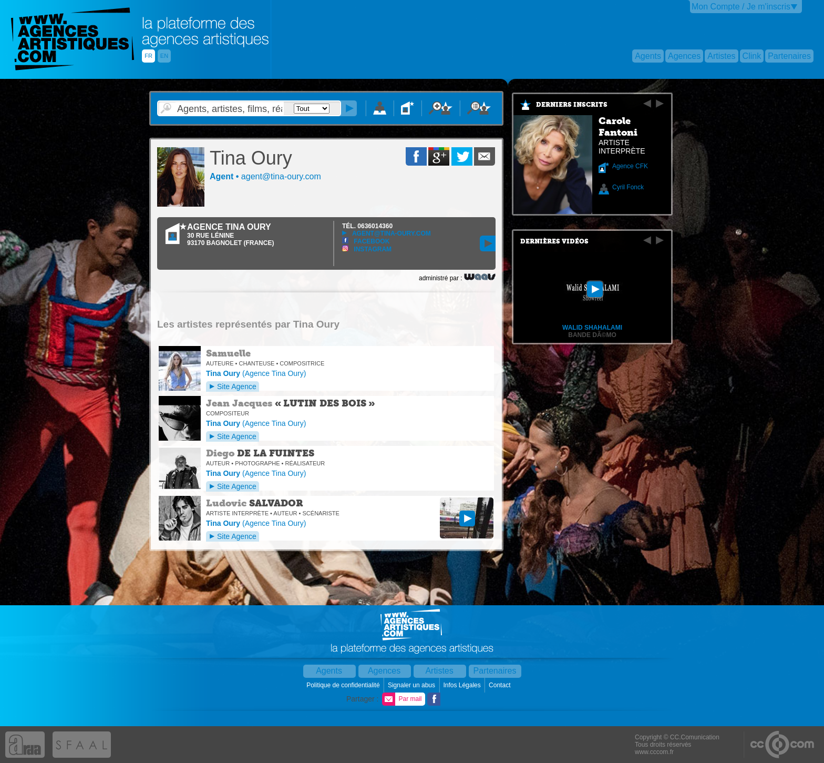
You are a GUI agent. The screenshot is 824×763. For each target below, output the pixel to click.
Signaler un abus (412, 685)
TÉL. (367, 226)
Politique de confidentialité (344, 685)
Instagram (367, 249)
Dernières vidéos (554, 241)
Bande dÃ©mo (592, 335)
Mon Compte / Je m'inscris (741, 6)
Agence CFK (630, 166)
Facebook (365, 241)
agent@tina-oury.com (386, 233)
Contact (500, 685)
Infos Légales (462, 685)
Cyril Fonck (628, 187)
